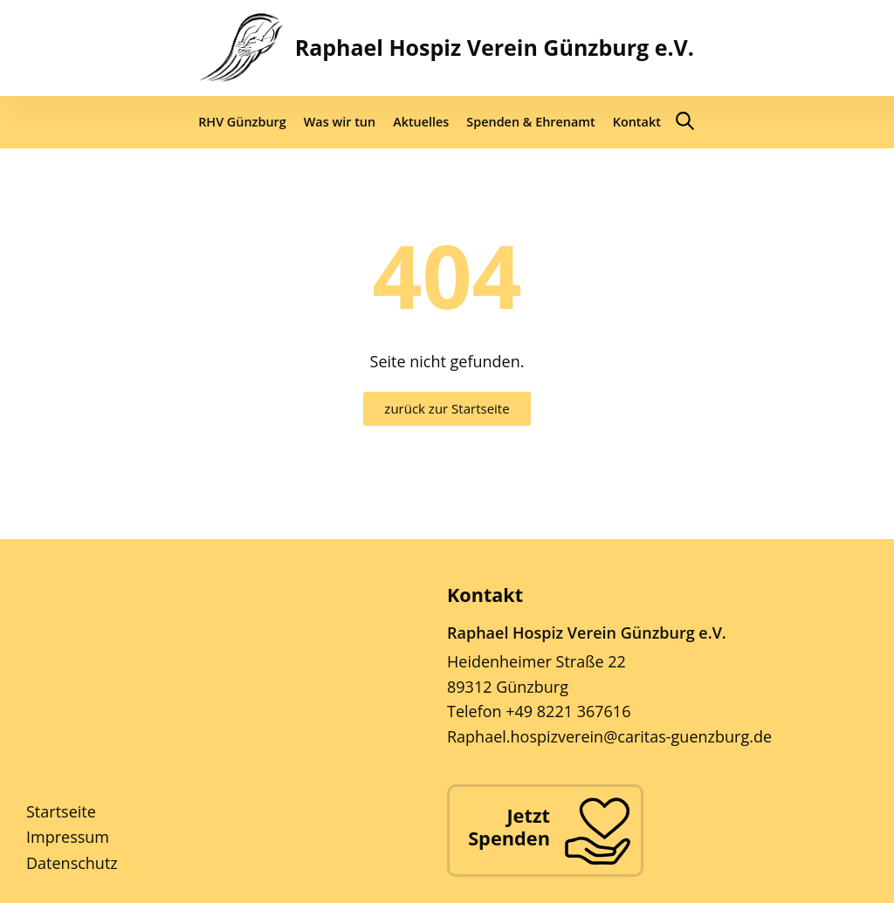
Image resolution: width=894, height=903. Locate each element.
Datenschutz (72, 862)
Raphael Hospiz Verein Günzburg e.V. (494, 47)
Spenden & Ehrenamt (530, 121)
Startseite (61, 811)
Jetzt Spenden (509, 827)
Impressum (67, 836)
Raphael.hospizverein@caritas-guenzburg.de (609, 736)
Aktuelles (421, 121)
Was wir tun (339, 121)
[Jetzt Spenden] (597, 830)
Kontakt (637, 121)
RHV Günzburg (242, 121)
